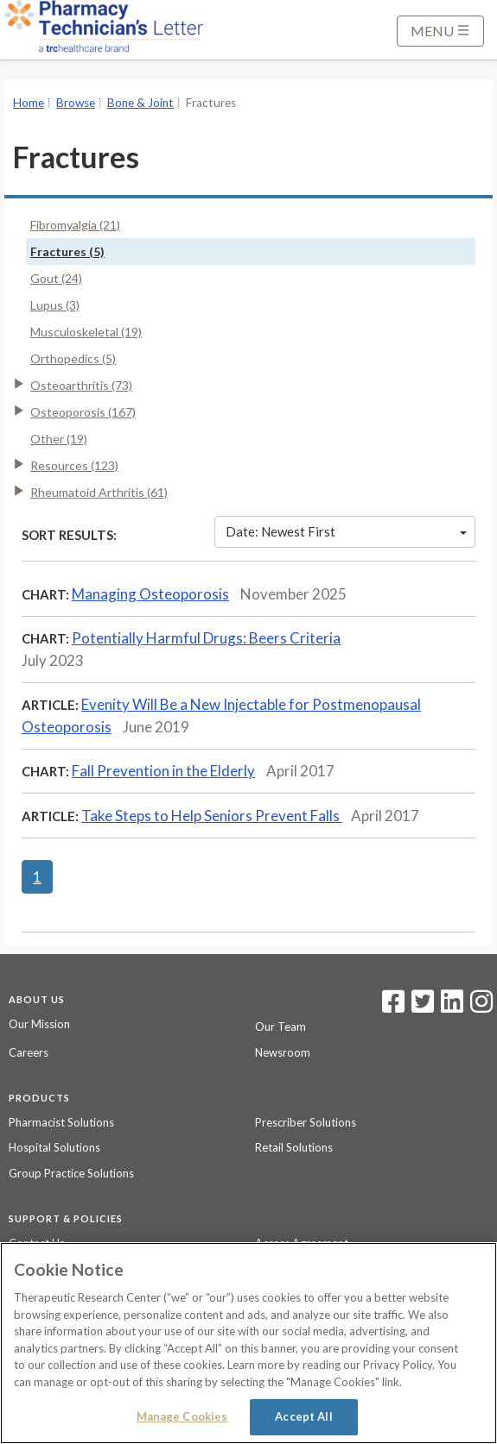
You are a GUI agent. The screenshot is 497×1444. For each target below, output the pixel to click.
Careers (28, 1052)
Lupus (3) (55, 305)
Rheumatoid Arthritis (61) (99, 492)
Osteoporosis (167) (83, 412)
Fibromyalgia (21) (75, 224)
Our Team (280, 1026)
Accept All (303, 1416)
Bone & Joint (140, 103)
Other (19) (58, 438)
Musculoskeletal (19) (86, 331)
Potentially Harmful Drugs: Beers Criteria (206, 638)
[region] (248, 1343)
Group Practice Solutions (71, 1173)
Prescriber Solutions (305, 1122)
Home (28, 103)
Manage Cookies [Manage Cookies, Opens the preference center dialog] (182, 1416)
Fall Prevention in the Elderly (163, 771)
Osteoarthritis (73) (81, 385)
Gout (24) (56, 278)
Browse (75, 103)
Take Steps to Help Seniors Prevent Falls (211, 816)
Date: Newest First (346, 531)
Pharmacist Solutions (61, 1122)
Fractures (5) (67, 251)
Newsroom (282, 1052)
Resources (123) (74, 465)
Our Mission (39, 1024)
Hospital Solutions (54, 1147)
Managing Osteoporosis (150, 594)
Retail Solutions (294, 1147)
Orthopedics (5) (73, 358)
